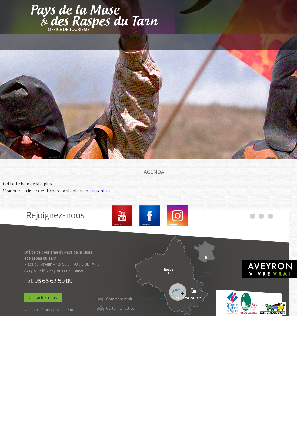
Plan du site (64, 309)
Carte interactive (120, 308)
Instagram (177, 215)
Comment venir (119, 299)
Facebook (149, 215)
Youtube (122, 215)
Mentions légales (38, 309)
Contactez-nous (43, 297)
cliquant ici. (100, 190)
